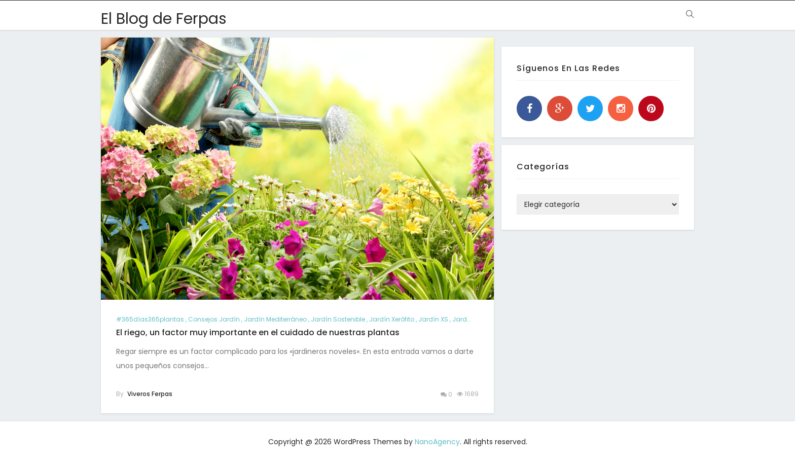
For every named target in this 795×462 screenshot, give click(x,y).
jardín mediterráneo (275, 319)
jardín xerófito (391, 319)
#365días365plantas (150, 319)
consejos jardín (214, 319)
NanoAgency (437, 442)
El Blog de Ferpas (164, 18)
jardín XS (433, 319)
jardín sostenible (338, 319)
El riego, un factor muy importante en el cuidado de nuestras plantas (258, 332)
